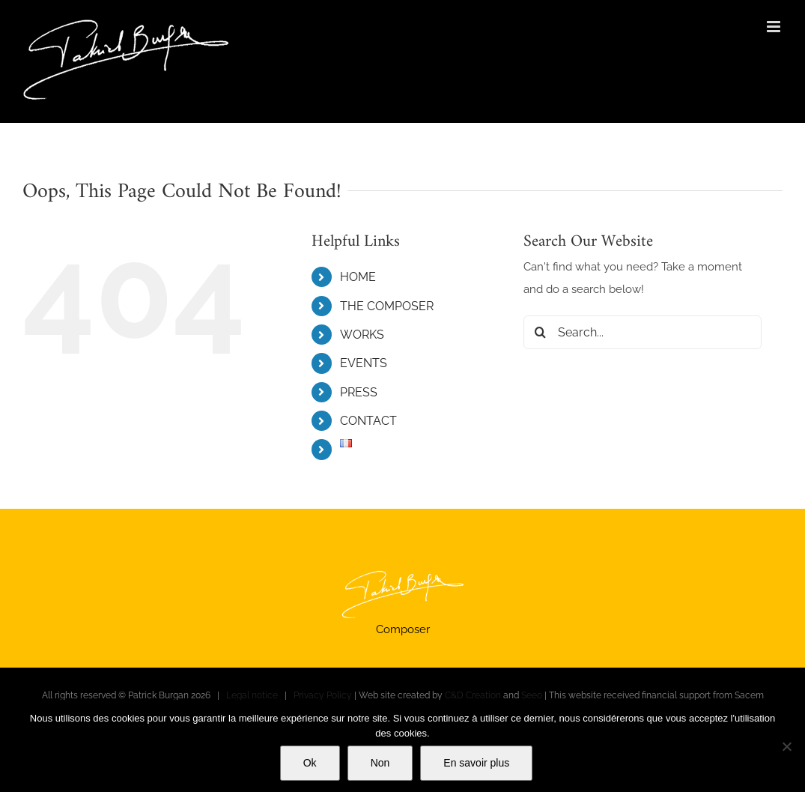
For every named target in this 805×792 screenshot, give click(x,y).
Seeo (531, 695)
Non (380, 763)
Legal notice (252, 695)
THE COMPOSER (387, 306)
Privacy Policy (323, 695)
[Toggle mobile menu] (775, 26)
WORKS (362, 334)
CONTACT (368, 421)
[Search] (540, 332)
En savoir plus (476, 763)
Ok (310, 763)
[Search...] (642, 332)
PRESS (358, 392)
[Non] (786, 746)
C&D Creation (473, 695)
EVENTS (363, 363)
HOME (358, 277)
